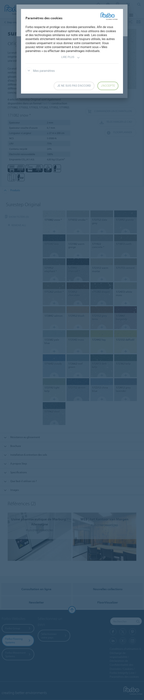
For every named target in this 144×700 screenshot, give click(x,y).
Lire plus (70, 57)
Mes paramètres (40, 71)
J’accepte (108, 85)
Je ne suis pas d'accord (74, 85)
